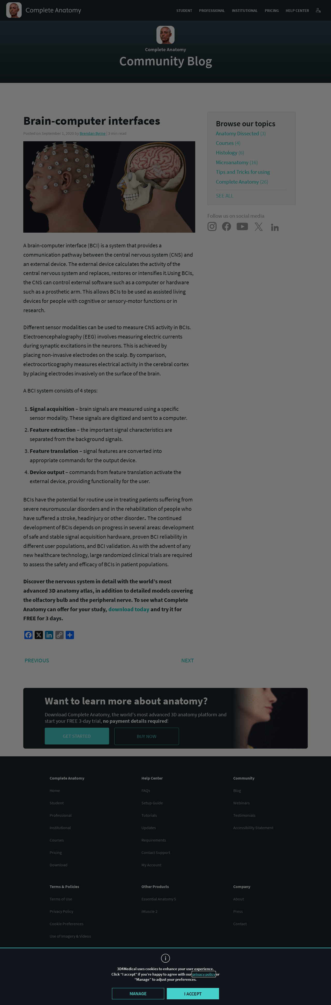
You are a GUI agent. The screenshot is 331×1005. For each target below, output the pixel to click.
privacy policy (203, 974)
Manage (138, 993)
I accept (193, 994)
